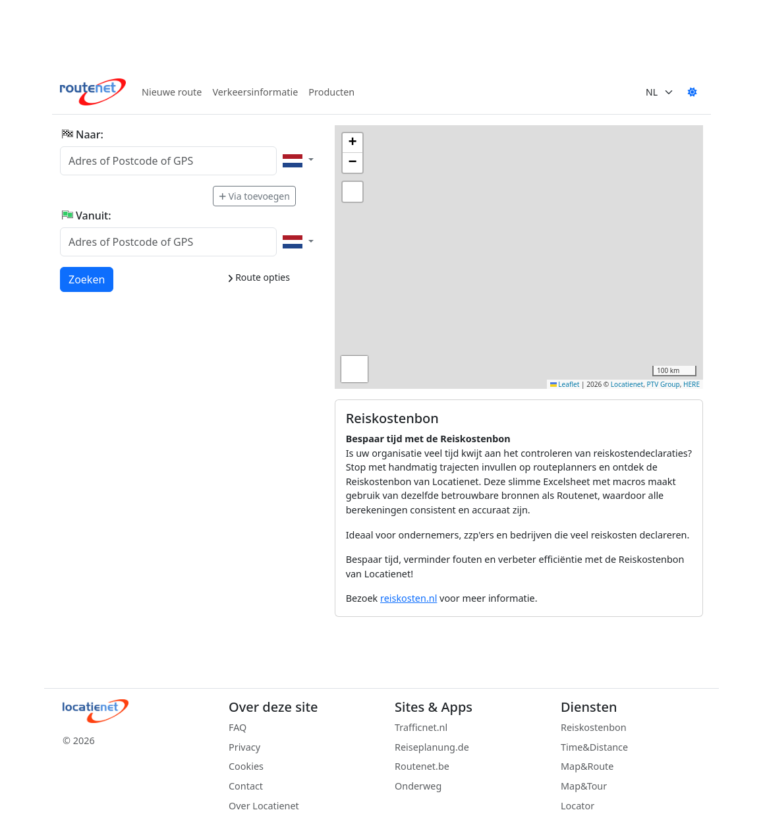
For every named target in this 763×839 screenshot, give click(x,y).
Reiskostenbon (594, 727)
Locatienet (627, 384)
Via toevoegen (254, 196)
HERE (691, 384)
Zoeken (87, 279)
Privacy (244, 747)
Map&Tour (584, 786)
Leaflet (565, 384)
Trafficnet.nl (421, 727)
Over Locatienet (264, 805)
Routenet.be (422, 766)
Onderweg (418, 786)
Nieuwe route (172, 92)
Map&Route (587, 766)
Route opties (258, 277)
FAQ (237, 727)
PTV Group (663, 384)
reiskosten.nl (408, 598)
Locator (577, 805)
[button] (352, 143)
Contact (246, 786)
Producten (331, 92)
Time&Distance (594, 747)
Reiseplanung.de (432, 747)
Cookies (246, 766)
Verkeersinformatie (255, 92)
